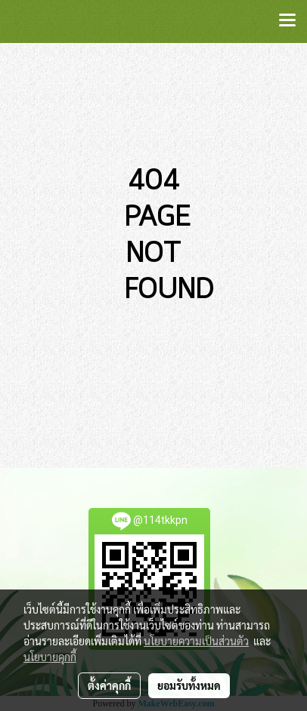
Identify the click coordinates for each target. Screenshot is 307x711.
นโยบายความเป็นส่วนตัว (196, 641)
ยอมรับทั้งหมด (189, 685)
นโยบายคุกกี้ (49, 656)
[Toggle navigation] (287, 21)
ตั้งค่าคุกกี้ (109, 685)
